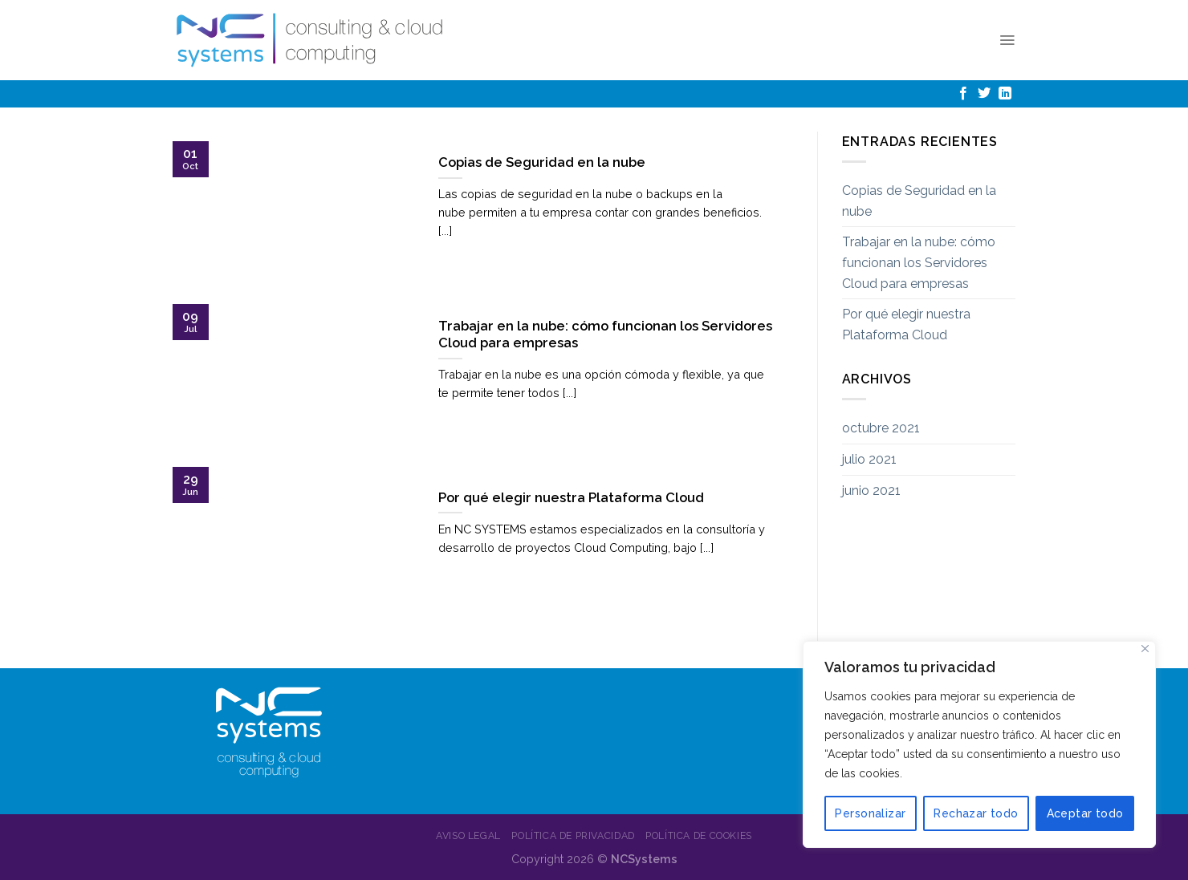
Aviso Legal (468, 835)
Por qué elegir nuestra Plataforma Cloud (906, 324)
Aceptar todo (1085, 813)
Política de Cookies (698, 835)
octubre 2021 (881, 428)
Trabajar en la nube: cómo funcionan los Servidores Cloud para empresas (918, 262)
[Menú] (1007, 40)
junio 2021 (871, 490)
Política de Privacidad (572, 835)
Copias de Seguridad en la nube (919, 201)
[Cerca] (1145, 648)
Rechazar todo (976, 813)
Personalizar (870, 813)
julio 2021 (869, 459)
